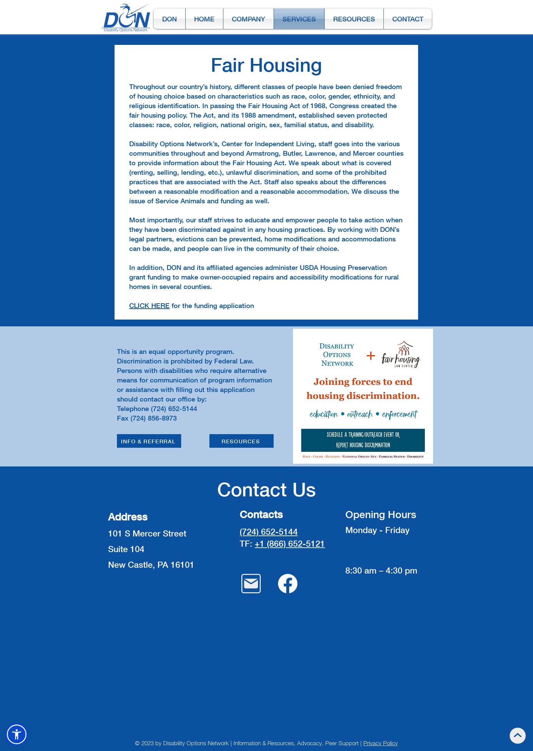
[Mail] (251, 583)
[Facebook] (287, 583)
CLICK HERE (149, 305)
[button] (17, 734)
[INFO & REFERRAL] (149, 441)
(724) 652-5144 (269, 531)
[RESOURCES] (241, 441)
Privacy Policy (380, 743)
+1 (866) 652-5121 (290, 543)
